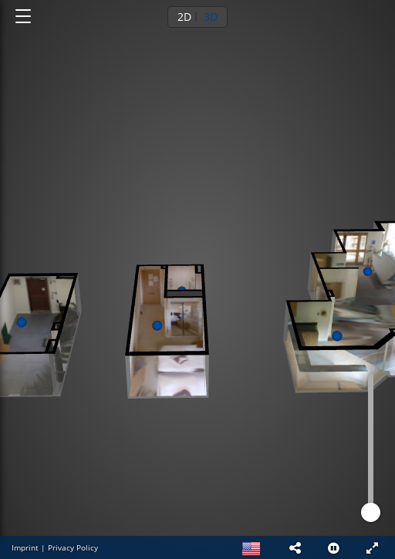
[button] (294, 547)
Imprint (25, 547)
